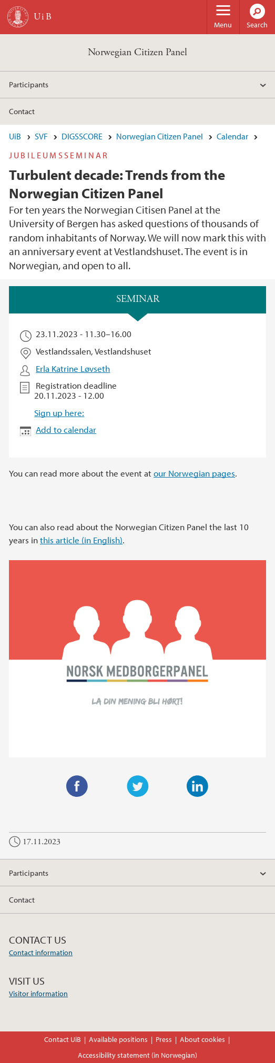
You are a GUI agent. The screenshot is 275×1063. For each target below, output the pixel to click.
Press (164, 1039)
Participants (28, 84)
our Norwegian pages (194, 473)
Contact (22, 111)
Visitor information (38, 993)
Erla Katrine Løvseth (73, 368)
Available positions (118, 1039)
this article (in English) (81, 539)
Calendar (232, 136)
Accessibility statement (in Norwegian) (137, 1055)
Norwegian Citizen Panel (137, 52)
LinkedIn (198, 786)
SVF (41, 136)
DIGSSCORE (82, 136)
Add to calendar (66, 429)
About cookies (202, 1039)
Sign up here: (59, 412)
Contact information (41, 952)
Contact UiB (62, 1039)
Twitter (138, 786)
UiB (15, 136)
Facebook (77, 786)
